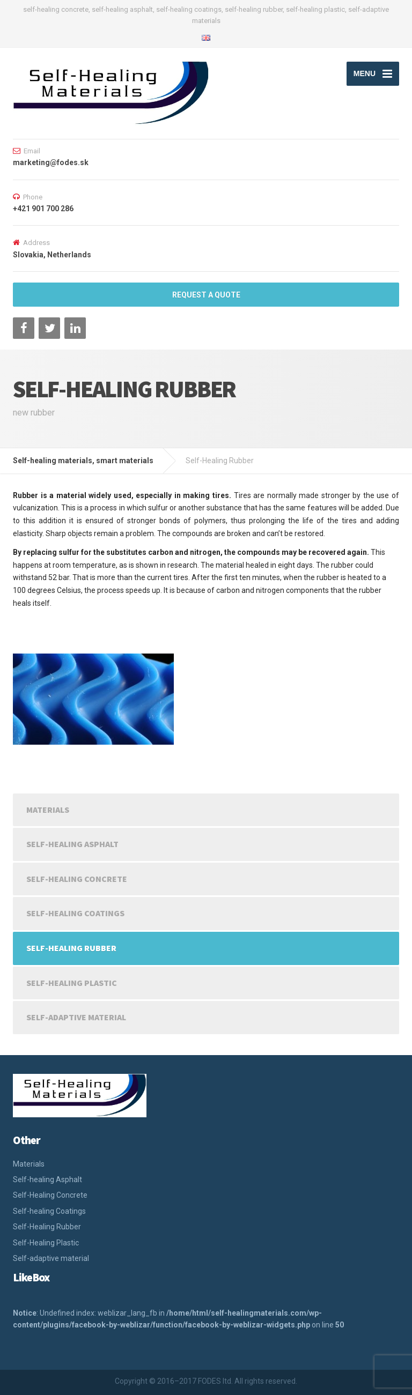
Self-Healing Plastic (71, 982)
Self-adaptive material (76, 1017)
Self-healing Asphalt (72, 844)
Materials (47, 809)
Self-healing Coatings (75, 913)
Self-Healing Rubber (71, 948)
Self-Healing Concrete (76, 878)
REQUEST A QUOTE (206, 295)
